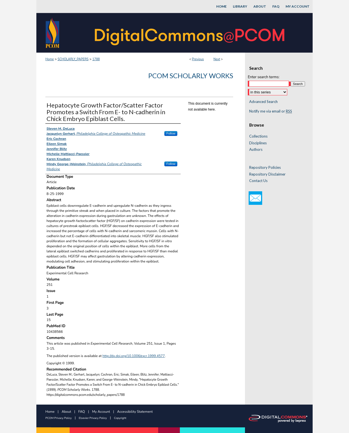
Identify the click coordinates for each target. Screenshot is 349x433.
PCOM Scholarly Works (190, 75)
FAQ (81, 411)
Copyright (120, 418)
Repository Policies (265, 167)
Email (255, 198)
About (66, 411)
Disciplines (258, 143)
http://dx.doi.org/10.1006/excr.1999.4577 (134, 356)
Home (49, 59)
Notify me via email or (270, 111)
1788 (96, 59)
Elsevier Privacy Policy (93, 418)
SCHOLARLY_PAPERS (73, 59)
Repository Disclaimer (267, 174)
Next (216, 59)
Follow (170, 133)
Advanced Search (263, 101)
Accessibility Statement (135, 411)
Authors (255, 149)
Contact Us (258, 181)
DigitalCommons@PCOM (190, 33)
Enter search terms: (263, 77)
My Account (101, 411)
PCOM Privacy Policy (58, 418)
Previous (198, 59)
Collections (258, 136)
